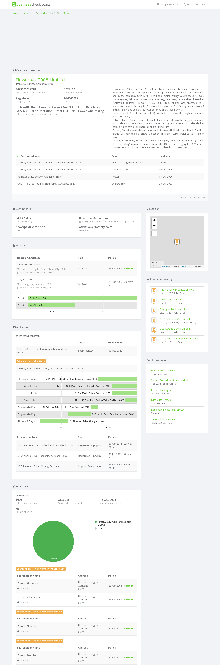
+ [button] (154, 220)
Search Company (194, 4)
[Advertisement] (110, 41)
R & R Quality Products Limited (177, 289)
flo (59, 13)
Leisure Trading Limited (164, 390)
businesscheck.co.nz (23, 13)
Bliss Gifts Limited (161, 399)
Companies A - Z (167, 4)
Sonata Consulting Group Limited (169, 380)
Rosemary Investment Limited (168, 409)
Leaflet (165, 266)
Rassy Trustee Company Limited (178, 338)
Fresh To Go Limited (171, 299)
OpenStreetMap (186, 266)
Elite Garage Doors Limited (175, 328)
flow (66, 13)
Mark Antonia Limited (163, 370)
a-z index (42, 13)
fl (54, 13)
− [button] (154, 226)
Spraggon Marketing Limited (175, 309)
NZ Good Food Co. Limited (175, 319)
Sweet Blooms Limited (163, 419)
